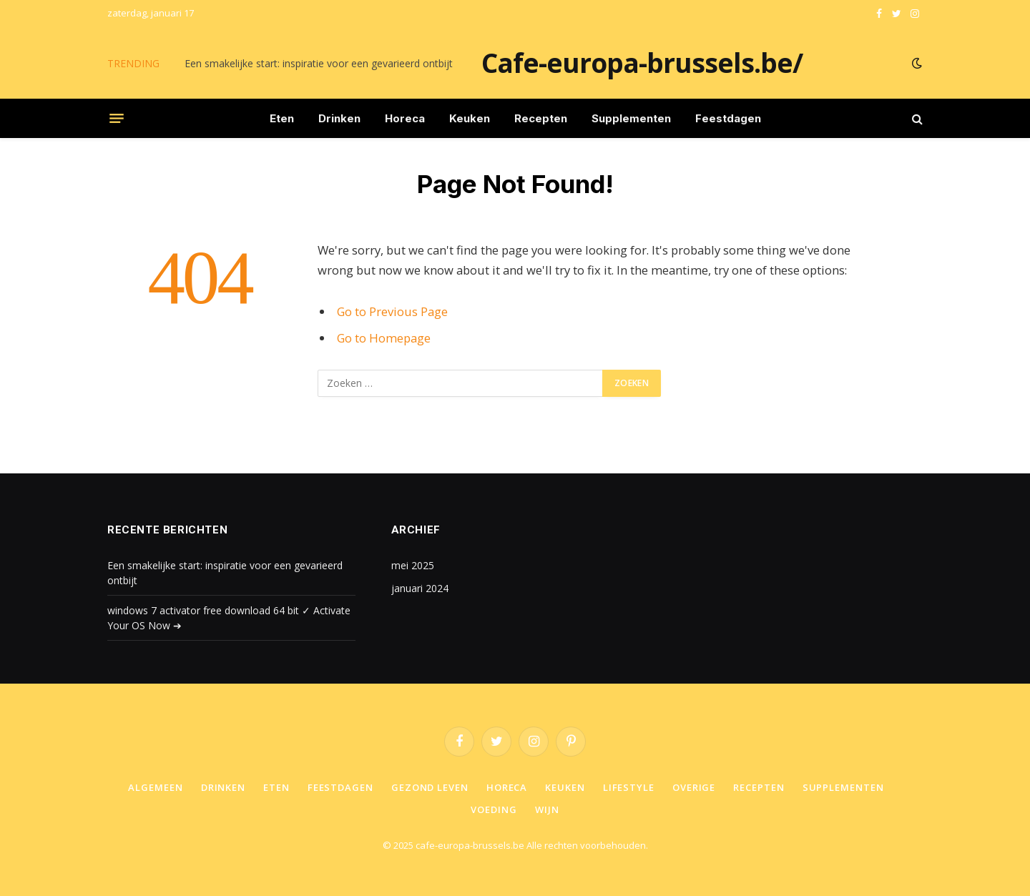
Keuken (469, 118)
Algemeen (155, 787)
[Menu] (116, 119)
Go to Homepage (384, 338)
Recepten (540, 118)
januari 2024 (419, 588)
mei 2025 (412, 565)
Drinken (339, 118)
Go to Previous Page (392, 311)
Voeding (493, 809)
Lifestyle (628, 787)
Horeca (405, 118)
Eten (282, 118)
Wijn (547, 809)
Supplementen (631, 118)
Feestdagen (728, 118)
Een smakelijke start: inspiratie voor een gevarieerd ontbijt (319, 63)
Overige (693, 787)
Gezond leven (430, 787)
